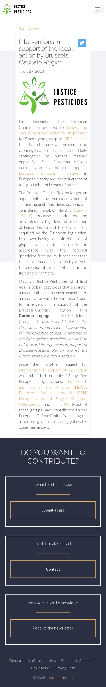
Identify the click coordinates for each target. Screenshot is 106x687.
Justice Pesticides (59, 677)
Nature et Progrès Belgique (60, 398)
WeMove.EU (30, 404)
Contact (53, 569)
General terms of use (25, 660)
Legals (51, 660)
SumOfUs (61, 404)
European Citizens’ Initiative (48, 173)
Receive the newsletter (53, 627)
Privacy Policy (65, 668)
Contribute (87, 660)
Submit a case (53, 510)
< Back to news (28, 28)
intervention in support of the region (53, 369)
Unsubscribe (40, 668)
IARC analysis (75, 138)
